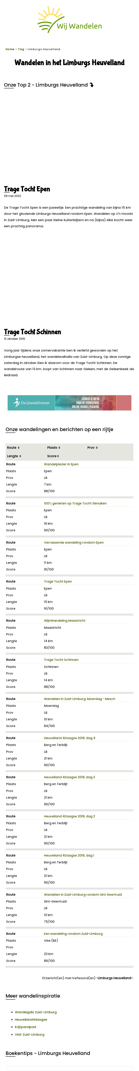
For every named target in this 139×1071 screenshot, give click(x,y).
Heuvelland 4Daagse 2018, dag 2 (69, 816)
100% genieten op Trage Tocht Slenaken (75, 503)
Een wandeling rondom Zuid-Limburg (73, 934)
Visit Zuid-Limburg (29, 1034)
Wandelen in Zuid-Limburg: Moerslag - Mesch (79, 699)
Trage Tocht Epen (27, 189)
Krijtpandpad (25, 1027)
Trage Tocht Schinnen (32, 332)
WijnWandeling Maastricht (64, 620)
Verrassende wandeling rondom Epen (74, 542)
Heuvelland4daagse (31, 1019)
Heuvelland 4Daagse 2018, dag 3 (69, 777)
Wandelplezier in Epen (61, 464)
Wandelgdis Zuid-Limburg (36, 1012)
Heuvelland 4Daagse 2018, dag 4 (69, 738)
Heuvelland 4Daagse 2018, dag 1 (69, 855)
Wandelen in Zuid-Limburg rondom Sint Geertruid (83, 894)
